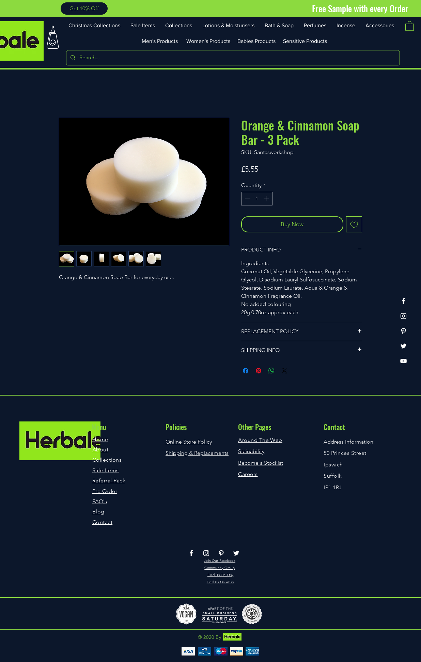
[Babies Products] (257, 41)
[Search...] (232, 57)
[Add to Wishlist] (354, 224)
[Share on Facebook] (245, 371)
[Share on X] (284, 371)
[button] (84, 8)
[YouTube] (403, 361)
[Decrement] (247, 198)
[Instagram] (403, 316)
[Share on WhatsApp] (271, 371)
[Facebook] (403, 301)
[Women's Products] (209, 41)
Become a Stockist (260, 463)
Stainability (251, 451)
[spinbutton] (257, 198)
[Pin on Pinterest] (258, 371)
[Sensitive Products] (305, 41)
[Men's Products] (160, 41)
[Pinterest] (403, 331)
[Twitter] (403, 346)
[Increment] (266, 198)
